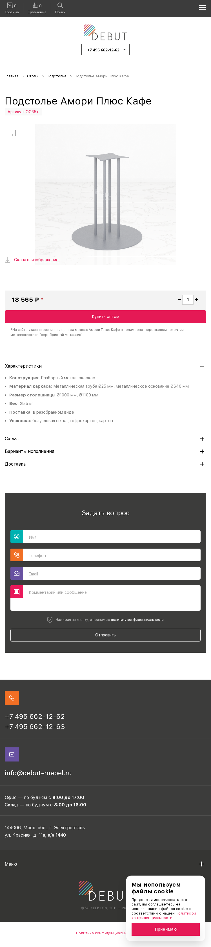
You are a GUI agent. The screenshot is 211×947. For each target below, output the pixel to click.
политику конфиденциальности (137, 620)
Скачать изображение (36, 260)
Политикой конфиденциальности (164, 915)
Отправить (105, 635)
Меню (11, 864)
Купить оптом (105, 316)
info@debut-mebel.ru (38, 773)
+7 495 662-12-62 (103, 50)
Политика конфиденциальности (105, 933)
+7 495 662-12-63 (35, 727)
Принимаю (166, 929)
